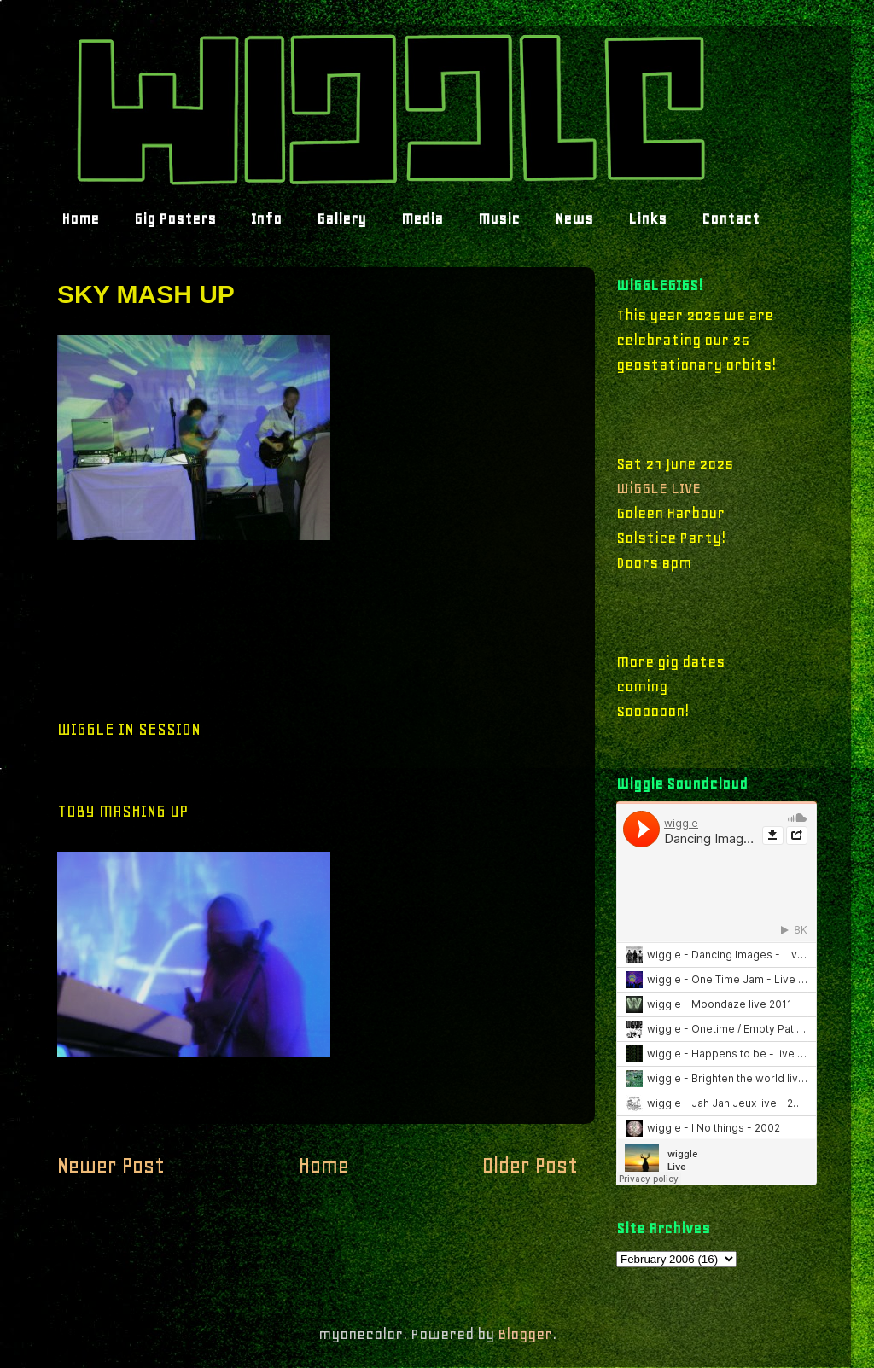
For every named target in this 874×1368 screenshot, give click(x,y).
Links (647, 218)
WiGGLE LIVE (658, 488)
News (574, 218)
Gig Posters (175, 218)
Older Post (530, 1165)
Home (80, 218)
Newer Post (111, 1165)
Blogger (525, 1333)
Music (499, 218)
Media (422, 218)
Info (266, 218)
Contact (731, 218)
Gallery (341, 218)
